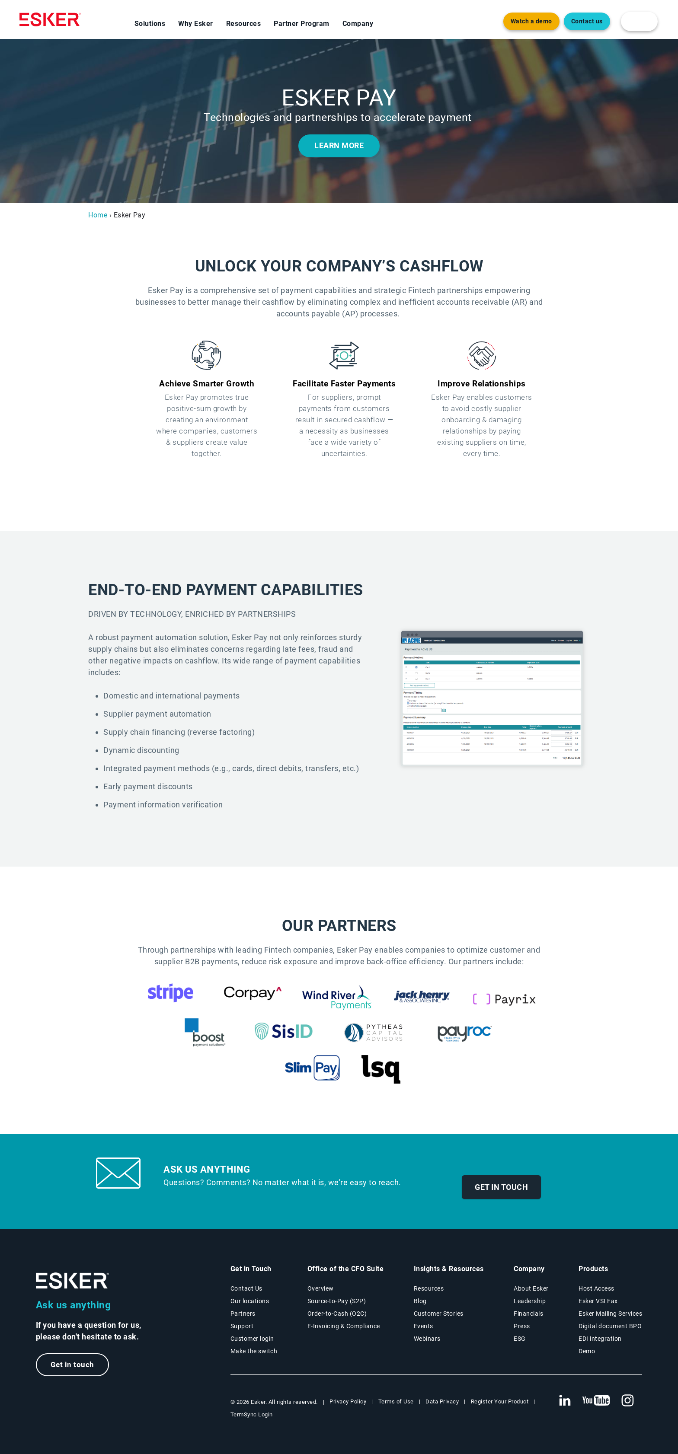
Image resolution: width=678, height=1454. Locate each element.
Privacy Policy (347, 1401)
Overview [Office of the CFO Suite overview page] (320, 1288)
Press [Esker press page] (522, 1326)
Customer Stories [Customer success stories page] (439, 1313)
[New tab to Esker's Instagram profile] (628, 1401)
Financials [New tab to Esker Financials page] (528, 1313)
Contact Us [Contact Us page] (246, 1288)
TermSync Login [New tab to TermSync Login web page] (251, 1414)
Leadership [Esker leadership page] (530, 1301)
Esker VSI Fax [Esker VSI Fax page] (598, 1301)
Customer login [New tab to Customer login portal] (252, 1338)
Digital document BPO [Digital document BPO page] (610, 1326)
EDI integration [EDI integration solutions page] (600, 1338)
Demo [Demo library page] (587, 1351)
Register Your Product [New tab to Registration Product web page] (500, 1401)
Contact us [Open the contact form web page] (587, 21)
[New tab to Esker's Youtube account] (596, 1401)
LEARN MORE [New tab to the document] (339, 145)
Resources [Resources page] (429, 1288)
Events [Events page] (423, 1326)
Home (97, 215)
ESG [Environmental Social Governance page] (520, 1338)
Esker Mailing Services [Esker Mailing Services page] (610, 1313)
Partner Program (301, 23)
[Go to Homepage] (72, 1281)
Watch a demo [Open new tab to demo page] (531, 21)
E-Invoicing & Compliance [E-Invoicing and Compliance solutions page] (343, 1326)
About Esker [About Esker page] (531, 1288)
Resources (243, 23)
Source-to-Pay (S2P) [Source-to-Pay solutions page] (336, 1301)
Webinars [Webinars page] (427, 1338)
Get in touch (501, 1187)
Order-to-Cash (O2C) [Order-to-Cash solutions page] (337, 1313)
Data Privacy (442, 1401)
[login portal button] (639, 21)
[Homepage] (50, 19)
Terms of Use (396, 1401)
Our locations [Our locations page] (249, 1301)
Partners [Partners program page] (243, 1313)
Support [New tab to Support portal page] (242, 1326)
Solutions (150, 23)
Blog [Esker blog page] (420, 1301)
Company (358, 23)
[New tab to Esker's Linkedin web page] (565, 1401)
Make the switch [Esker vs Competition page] (254, 1351)
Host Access (596, 1288)
